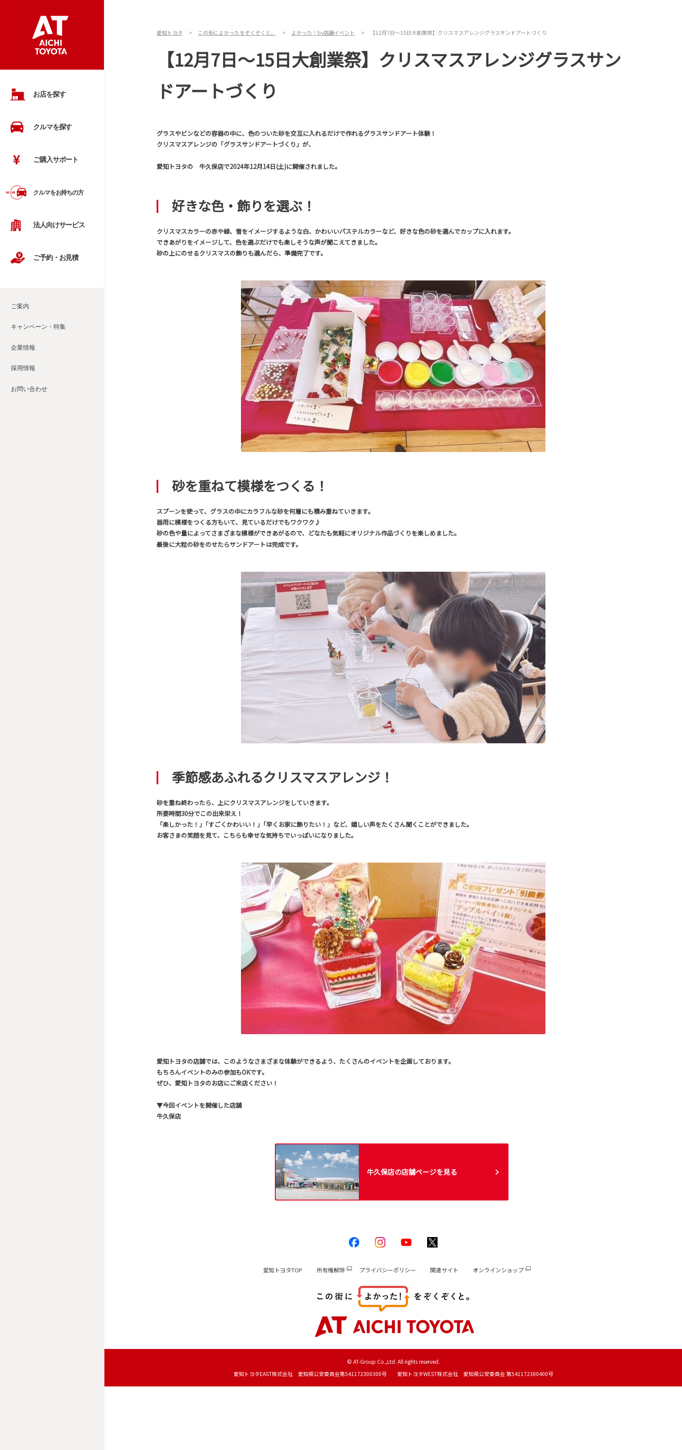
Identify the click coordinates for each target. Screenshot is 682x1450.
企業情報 (23, 347)
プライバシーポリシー (387, 1270)
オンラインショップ (498, 1270)
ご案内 (20, 306)
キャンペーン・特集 (38, 326)
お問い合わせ (29, 388)
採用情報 (23, 367)
